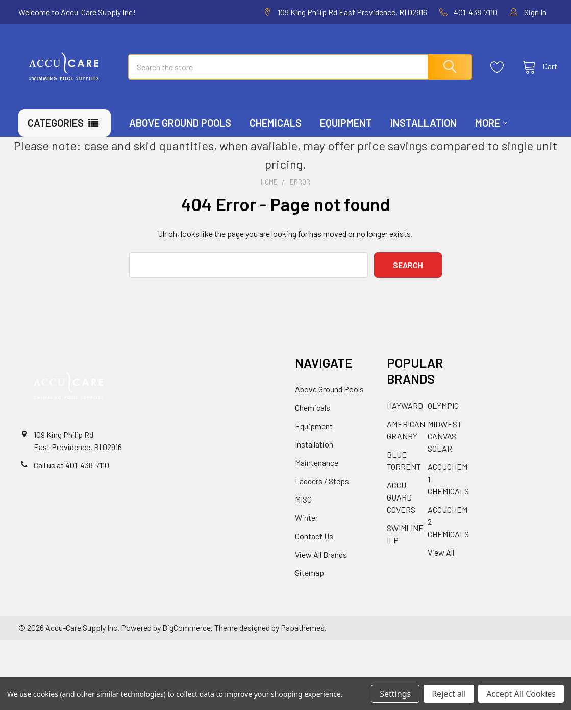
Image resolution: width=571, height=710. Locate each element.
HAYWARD (405, 419)
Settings (395, 693)
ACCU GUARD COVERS (401, 511)
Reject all (449, 693)
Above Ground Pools (180, 136)
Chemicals (276, 136)
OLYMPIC (443, 419)
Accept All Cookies (521, 693)
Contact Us (314, 550)
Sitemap (309, 587)
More (491, 136)
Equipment (346, 136)
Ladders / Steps (322, 495)
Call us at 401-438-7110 (71, 479)
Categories (56, 136)
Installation (423, 136)
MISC (303, 513)
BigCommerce (186, 642)
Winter (306, 532)
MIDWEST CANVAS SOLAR (445, 450)
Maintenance (316, 477)
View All (441, 566)
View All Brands (321, 568)
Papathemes (303, 642)
